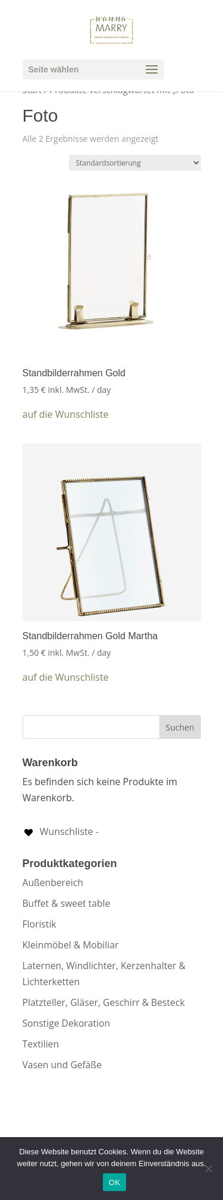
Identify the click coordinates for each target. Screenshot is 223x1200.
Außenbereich (53, 882)
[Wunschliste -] (61, 831)
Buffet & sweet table (67, 903)
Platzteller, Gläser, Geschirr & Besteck (104, 1002)
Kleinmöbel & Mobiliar (71, 944)
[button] (66, 415)
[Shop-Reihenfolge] (135, 163)
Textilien (41, 1043)
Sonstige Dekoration (67, 1023)
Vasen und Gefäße (62, 1064)
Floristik (39, 924)
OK (114, 1182)
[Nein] (208, 1168)
